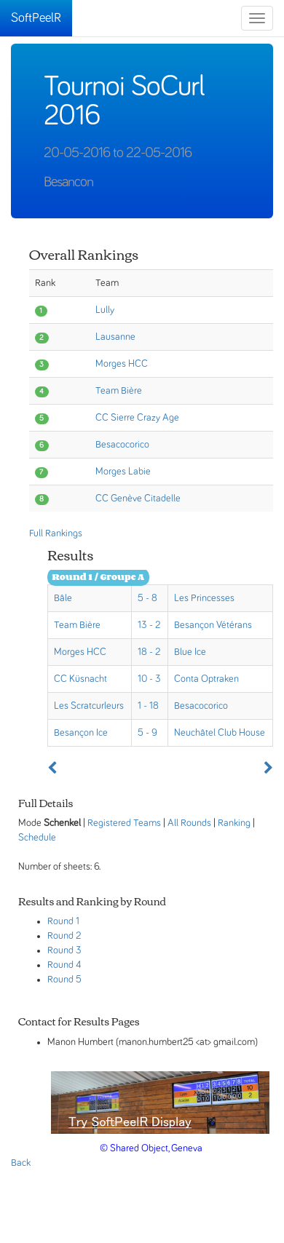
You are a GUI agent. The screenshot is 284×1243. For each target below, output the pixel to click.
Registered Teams (124, 823)
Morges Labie (123, 471)
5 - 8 (147, 598)
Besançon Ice (81, 733)
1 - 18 (148, 706)
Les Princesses (204, 598)
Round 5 (64, 979)
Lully (104, 310)
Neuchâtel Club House (219, 733)
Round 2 (64, 936)
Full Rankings (55, 533)
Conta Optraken (206, 679)
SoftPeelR (36, 18)
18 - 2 (149, 652)
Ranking (234, 823)
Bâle (63, 598)
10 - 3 (149, 679)
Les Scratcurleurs (89, 706)
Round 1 (63, 921)
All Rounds (189, 823)
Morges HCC (121, 364)
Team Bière (118, 391)
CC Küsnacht (80, 679)
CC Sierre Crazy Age (137, 418)
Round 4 (64, 965)
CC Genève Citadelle (138, 498)
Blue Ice (190, 652)
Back (21, 1163)
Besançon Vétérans (213, 625)
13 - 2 (149, 625)
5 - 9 (147, 733)
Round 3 (64, 950)
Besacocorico (122, 445)
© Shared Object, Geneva (151, 1148)
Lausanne (115, 337)
